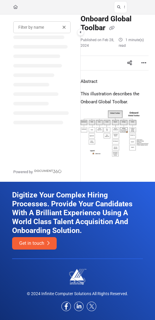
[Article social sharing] (129, 63)
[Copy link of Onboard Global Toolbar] (112, 28)
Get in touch (34, 243)
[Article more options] (144, 63)
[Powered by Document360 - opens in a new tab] (37, 171)
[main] (115, 98)
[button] (120, 7)
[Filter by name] (42, 27)
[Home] (15, 7)
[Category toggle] (80, 32)
